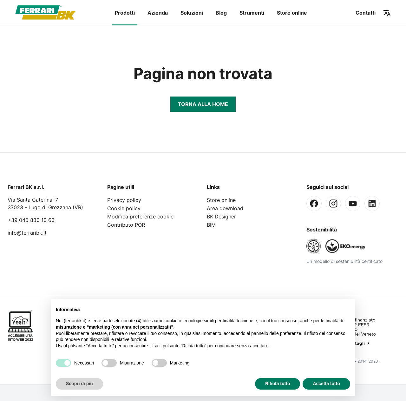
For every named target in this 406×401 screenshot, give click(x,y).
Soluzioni (191, 13)
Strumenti (251, 13)
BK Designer (221, 216)
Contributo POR (126, 225)
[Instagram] (333, 203)
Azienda (157, 13)
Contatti (366, 13)
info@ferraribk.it (27, 233)
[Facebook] (314, 203)
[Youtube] (352, 203)
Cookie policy (124, 208)
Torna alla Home (203, 104)
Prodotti (125, 13)
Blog (221, 13)
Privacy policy (124, 200)
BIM (211, 225)
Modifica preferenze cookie (140, 216)
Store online (292, 13)
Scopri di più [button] (79, 383)
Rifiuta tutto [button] (277, 383)
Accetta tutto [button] (326, 383)
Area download (225, 208)
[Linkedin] (372, 203)
